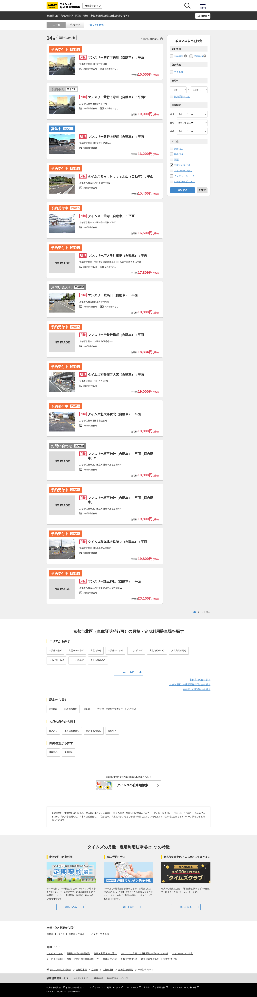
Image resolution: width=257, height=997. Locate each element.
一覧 (58, 25)
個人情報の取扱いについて (79, 987)
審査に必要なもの (150, 959)
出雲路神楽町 (55, 650)
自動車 (50, 934)
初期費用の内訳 (129, 959)
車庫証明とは (110, 959)
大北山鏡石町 (136, 650)
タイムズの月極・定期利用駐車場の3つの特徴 (144, 953)
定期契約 (198, 56)
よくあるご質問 (55, 959)
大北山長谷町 (77, 660)
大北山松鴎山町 (156, 650)
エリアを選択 (97, 25)
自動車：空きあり (78, 934)
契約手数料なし (182, 96)
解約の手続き (170, 959)
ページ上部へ (203, 612)
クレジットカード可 (184, 176)
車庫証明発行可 (182, 165)
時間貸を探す (91, 5)
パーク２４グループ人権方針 (183, 987)
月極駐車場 (98, 978)
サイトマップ (132, 987)
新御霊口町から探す (200, 679)
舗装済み (178, 148)
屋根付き (178, 154)
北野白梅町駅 (70, 709)
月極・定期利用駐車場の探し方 (83, 959)
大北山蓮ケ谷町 (56, 660)
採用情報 (161, 987)
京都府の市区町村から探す (196, 689)
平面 (176, 159)
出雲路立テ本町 (76, 650)
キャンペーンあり (183, 170)
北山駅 (87, 709)
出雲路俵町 (95, 650)
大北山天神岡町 (178, 650)
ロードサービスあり (184, 181)
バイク (61, 934)
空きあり (178, 72)
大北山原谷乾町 (97, 660)
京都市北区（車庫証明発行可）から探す (189, 684)
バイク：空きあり (100, 934)
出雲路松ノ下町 (115, 650)
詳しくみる (71, 907)
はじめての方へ (55, 953)
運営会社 (147, 987)
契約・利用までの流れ (105, 953)
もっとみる (128, 672)
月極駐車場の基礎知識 (78, 953)
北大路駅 (53, 709)
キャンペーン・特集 (182, 953)
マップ (76, 25)
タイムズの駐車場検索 (132, 785)
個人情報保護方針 (54, 987)
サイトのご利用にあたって (109, 987)
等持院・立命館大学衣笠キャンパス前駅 (116, 709)
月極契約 (178, 56)
